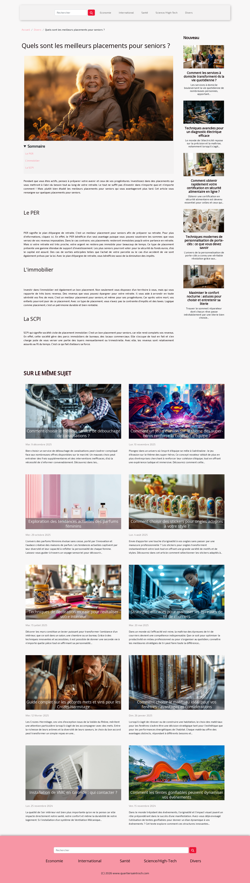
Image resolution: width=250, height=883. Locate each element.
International (126, 12)
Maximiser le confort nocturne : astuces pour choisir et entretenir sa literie (204, 298)
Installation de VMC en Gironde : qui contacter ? (73, 792)
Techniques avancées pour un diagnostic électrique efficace (204, 132)
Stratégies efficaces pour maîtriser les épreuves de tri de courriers (177, 614)
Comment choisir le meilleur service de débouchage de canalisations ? (73, 433)
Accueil (26, 29)
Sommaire (36, 146)
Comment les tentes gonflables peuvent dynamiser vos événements (176, 795)
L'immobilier (32, 160)
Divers (189, 12)
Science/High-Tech (166, 12)
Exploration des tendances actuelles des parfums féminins (73, 524)
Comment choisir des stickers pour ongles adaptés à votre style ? (177, 524)
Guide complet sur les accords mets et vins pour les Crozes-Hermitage (73, 704)
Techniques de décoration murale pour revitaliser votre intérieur (73, 614)
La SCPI (29, 167)
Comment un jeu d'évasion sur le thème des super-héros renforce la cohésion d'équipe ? (176, 433)
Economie (105, 12)
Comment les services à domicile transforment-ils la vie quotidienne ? (204, 76)
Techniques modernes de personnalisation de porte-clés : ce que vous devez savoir (204, 242)
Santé (144, 12)
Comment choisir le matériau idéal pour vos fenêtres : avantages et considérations (176, 704)
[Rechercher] (71, 13)
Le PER (29, 153)
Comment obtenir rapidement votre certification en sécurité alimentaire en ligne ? (204, 186)
